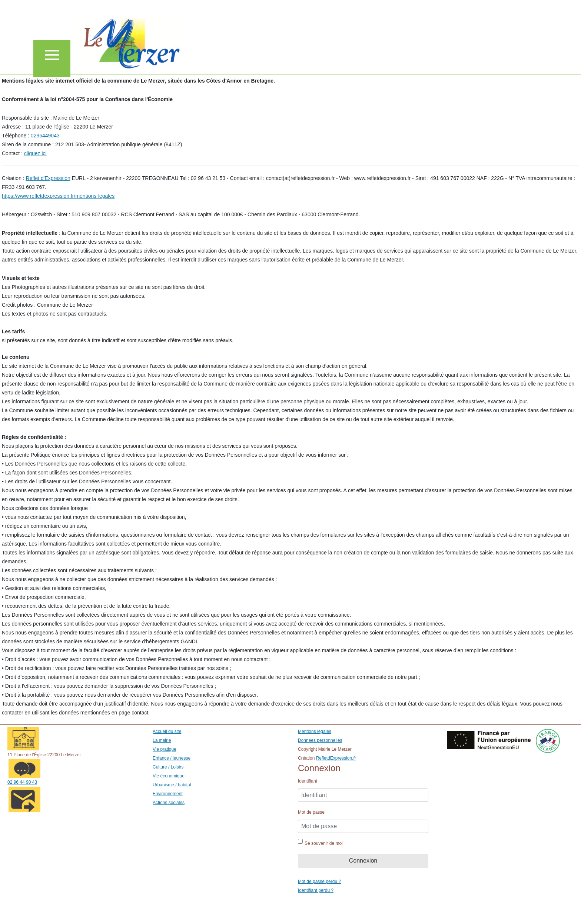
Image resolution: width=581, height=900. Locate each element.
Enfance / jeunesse (171, 758)
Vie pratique (164, 749)
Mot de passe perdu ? (319, 881)
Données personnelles (320, 740)
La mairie (162, 740)
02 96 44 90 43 (22, 782)
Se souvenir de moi (324, 843)
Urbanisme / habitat (172, 784)
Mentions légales (314, 731)
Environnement (168, 793)
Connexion (363, 860)
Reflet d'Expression (48, 178)
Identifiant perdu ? (315, 890)
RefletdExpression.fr (336, 758)
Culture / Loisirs (168, 767)
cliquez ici (35, 153)
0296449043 (45, 136)
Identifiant (307, 781)
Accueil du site (167, 731)
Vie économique (169, 776)
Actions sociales (169, 802)
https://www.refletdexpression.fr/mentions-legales (58, 196)
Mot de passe (311, 812)
